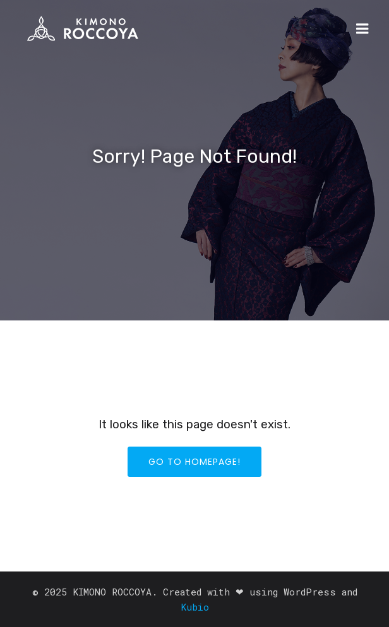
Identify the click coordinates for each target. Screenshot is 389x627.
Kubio (195, 607)
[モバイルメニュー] (362, 29)
